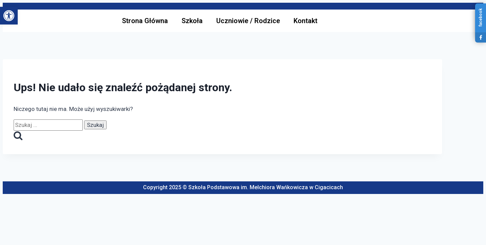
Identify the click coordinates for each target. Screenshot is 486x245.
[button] (9, 15)
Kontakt (305, 21)
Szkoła (192, 21)
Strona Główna (145, 21)
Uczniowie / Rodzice (248, 21)
